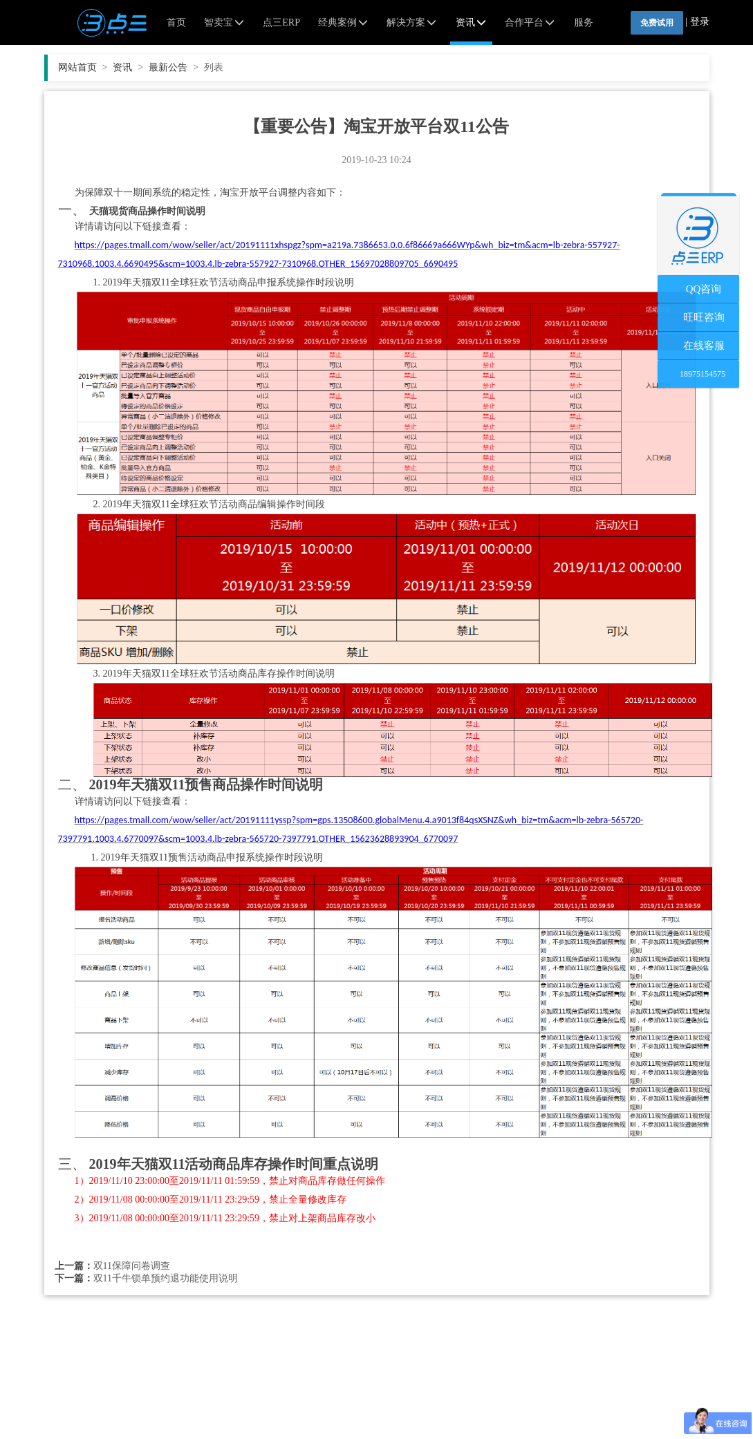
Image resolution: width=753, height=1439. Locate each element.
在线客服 (699, 345)
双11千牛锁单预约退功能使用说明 (165, 1278)
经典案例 (343, 22)
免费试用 (656, 23)
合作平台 (530, 22)
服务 (583, 22)
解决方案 (412, 22)
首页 (176, 22)
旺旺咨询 (699, 317)
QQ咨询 (699, 288)
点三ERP (281, 22)
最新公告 (173, 67)
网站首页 (83, 67)
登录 (699, 22)
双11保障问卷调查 (131, 1266)
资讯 (471, 22)
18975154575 (698, 374)
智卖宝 (224, 22)
